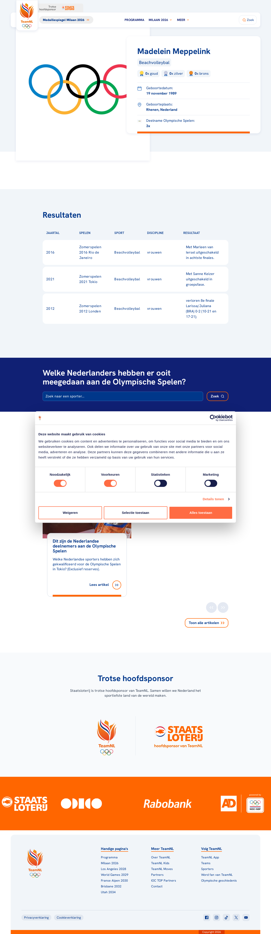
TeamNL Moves (162, 869)
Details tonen (213, 499)
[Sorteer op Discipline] (170, 233)
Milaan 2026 (161, 20)
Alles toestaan (201, 513)
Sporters (207, 869)
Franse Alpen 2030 (114, 880)
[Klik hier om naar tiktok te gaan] (226, 917)
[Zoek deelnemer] (217, 396)
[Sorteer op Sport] (131, 233)
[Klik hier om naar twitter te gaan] (236, 917)
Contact (157, 886)
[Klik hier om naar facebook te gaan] (206, 917)
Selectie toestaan (135, 513)
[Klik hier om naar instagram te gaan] (216, 917)
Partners (157, 875)
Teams (206, 863)
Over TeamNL (160, 857)
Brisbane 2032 (111, 886)
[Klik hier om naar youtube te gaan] (246, 917)
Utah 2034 (108, 892)
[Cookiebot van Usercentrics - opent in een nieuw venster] (213, 418)
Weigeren (70, 513)
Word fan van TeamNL (217, 875)
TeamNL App (210, 857)
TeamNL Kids (160, 863)
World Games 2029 (114, 875)
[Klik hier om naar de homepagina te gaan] (27, 15)
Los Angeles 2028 (113, 869)
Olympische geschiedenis (219, 880)
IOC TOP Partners (163, 880)
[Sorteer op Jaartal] (66, 233)
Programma (134, 20)
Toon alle (206, 622)
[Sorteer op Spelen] (97, 233)
